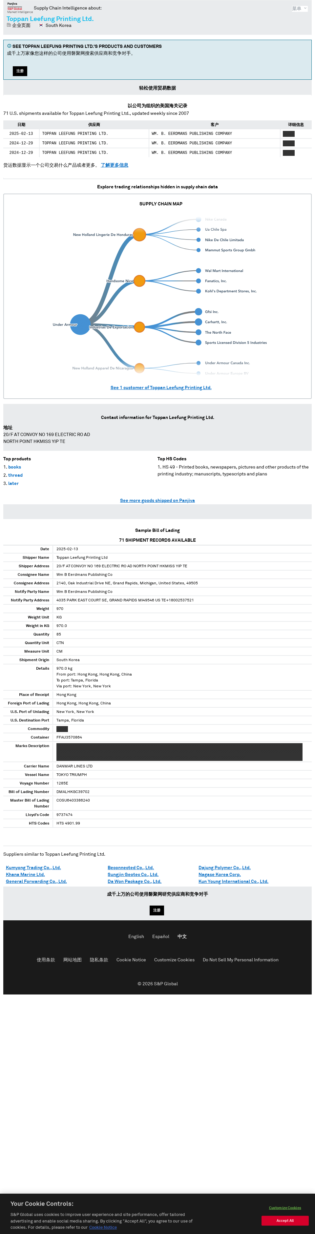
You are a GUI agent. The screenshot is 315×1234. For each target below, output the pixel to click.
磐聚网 (20, 8)
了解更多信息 (114, 165)
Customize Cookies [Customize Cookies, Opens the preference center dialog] (285, 1214)
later (13, 483)
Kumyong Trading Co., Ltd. (33, 868)
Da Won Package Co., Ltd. (134, 881)
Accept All (285, 1226)
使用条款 (46, 960)
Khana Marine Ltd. (25, 874)
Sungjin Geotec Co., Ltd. (133, 874)
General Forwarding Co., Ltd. (36, 881)
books (14, 467)
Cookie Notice (131, 960)
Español (160, 936)
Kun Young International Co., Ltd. (233, 881)
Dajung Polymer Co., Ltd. (225, 868)
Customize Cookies (174, 960)
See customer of (161, 388)
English (136, 936)
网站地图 (72, 960)
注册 (20, 71)
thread (15, 475)
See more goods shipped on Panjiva (157, 500)
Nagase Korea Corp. (220, 874)
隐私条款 (99, 960)
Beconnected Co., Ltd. (131, 868)
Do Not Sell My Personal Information (241, 960)
